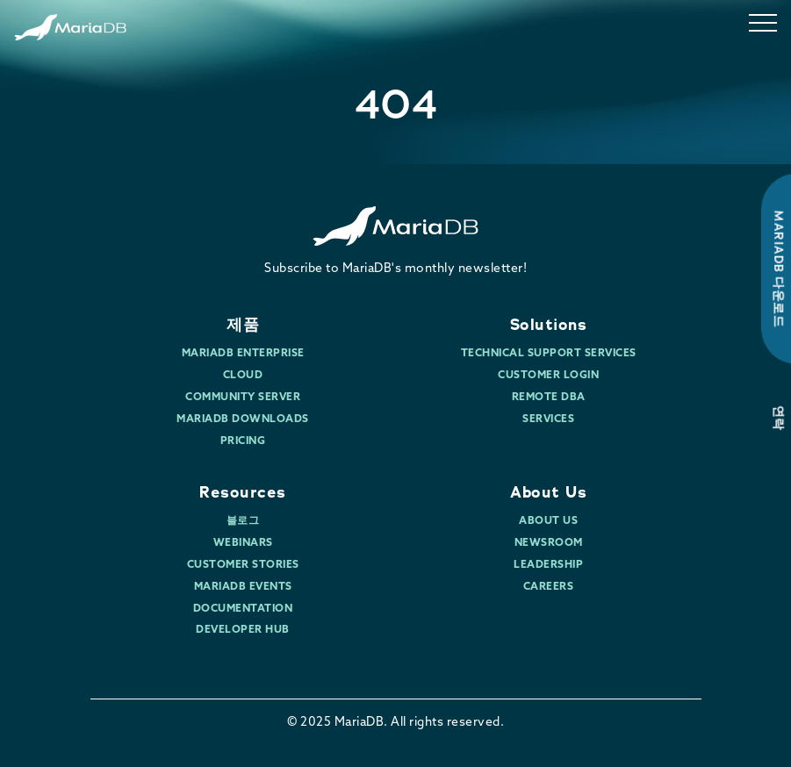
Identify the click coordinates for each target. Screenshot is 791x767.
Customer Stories (243, 565)
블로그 (243, 521)
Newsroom (548, 543)
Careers (548, 587)
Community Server (242, 397)
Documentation (243, 609)
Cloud (243, 375)
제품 (243, 324)
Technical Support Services (548, 353)
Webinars (243, 543)
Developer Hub (243, 630)
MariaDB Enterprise (243, 353)
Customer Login (548, 375)
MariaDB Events (243, 587)
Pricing (243, 441)
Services (548, 419)
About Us (548, 492)
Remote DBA (549, 397)
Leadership (548, 565)
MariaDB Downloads (242, 419)
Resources (242, 492)
